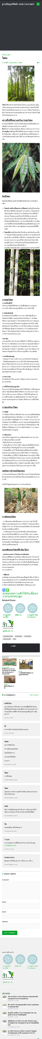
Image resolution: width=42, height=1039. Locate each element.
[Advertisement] (21, 32)
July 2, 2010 (9, 706)
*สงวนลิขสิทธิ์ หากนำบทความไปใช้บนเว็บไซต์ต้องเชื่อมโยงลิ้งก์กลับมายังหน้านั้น (20, 1035)
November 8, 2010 (11, 804)
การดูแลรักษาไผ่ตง (8, 638)
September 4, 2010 (11, 768)
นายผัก (6, 65)
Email (4, 900)
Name (4, 890)
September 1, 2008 (16, 65)
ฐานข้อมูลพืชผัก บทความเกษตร (16, 5)
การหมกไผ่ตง (27, 638)
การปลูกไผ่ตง (18, 638)
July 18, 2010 (10, 722)
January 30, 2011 (11, 819)
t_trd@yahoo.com (10, 834)
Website (5, 910)
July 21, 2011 (10, 837)
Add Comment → (35, 683)
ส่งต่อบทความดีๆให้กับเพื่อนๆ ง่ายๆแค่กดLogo (20, 597)
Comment (6, 868)
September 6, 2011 (11, 853)
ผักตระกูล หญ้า (6, 57)
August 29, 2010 (11, 753)
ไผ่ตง (5, 60)
